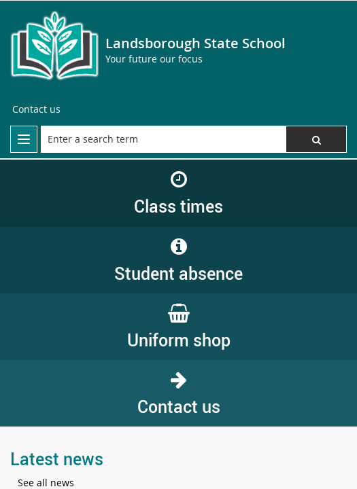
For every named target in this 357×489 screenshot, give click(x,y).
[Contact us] (36, 109)
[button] (316, 139)
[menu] (23, 139)
